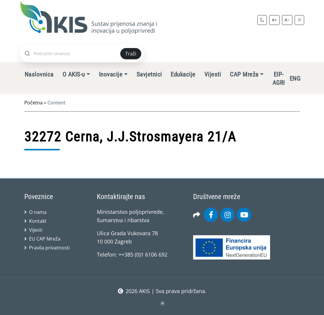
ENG (295, 78)
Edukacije (183, 74)
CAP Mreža (244, 74)
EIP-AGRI (278, 78)
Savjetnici (149, 74)
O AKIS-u (73, 74)
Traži (130, 53)
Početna (33, 102)
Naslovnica (39, 74)
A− (287, 20)
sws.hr (162, 303)
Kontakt (37, 221)
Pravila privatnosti (49, 247)
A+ (274, 20)
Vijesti (212, 74)
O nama (37, 212)
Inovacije (110, 74)
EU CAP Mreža (44, 239)
